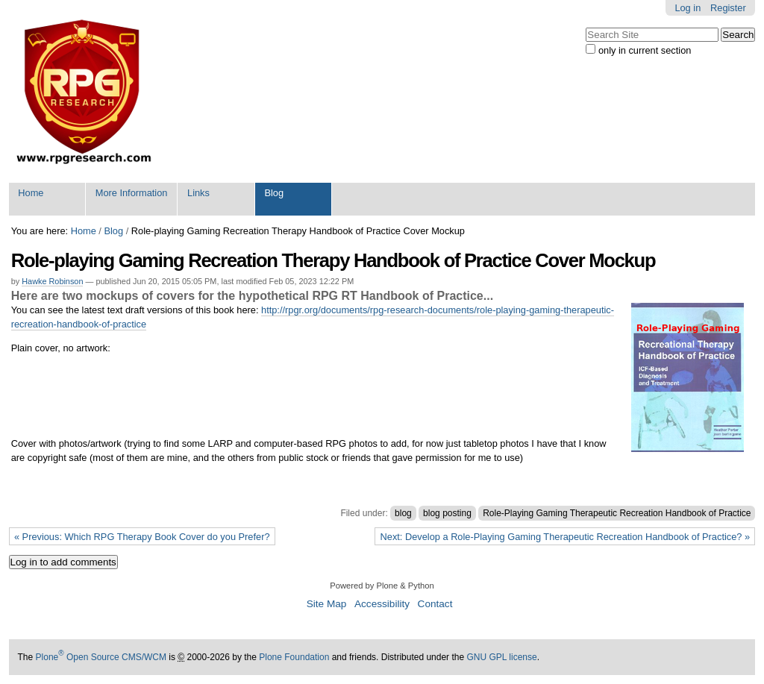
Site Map (327, 603)
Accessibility (382, 603)
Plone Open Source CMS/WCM (101, 657)
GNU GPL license (501, 657)
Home (30, 192)
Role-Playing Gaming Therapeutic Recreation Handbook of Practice (617, 513)
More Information (132, 192)
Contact (435, 603)
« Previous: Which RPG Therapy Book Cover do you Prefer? (142, 536)
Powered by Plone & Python (381, 585)
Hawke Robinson (52, 281)
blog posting (447, 513)
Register (728, 7)
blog (403, 513)
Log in (687, 7)
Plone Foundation (294, 657)
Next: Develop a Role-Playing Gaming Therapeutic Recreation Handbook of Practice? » (566, 536)
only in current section (644, 50)
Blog (274, 192)
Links (198, 192)
